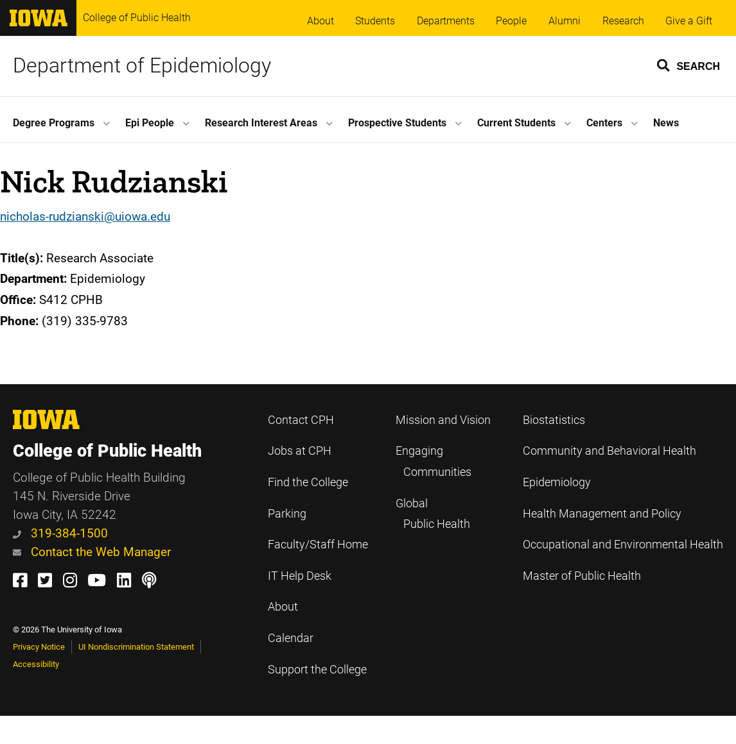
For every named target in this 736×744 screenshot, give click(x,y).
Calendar (290, 638)
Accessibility (36, 664)
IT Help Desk (299, 576)
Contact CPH (301, 420)
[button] (689, 65)
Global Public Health (433, 514)
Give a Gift (688, 21)
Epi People (149, 123)
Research (623, 21)
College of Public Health (137, 18)
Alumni (564, 21)
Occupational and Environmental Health (623, 544)
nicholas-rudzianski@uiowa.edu (85, 216)
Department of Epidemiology (142, 65)
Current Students (516, 123)
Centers (604, 123)
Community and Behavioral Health (609, 450)
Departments (446, 21)
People (511, 21)
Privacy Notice (39, 647)
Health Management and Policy (602, 513)
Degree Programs (53, 123)
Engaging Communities (433, 461)
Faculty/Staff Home (318, 544)
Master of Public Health (582, 576)
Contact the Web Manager (92, 552)
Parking (287, 513)
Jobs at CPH (299, 450)
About (320, 21)
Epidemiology (557, 482)
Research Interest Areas (261, 123)
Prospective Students (397, 123)
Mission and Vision (443, 420)
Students (375, 21)
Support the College (317, 669)
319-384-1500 (60, 533)
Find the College (308, 482)
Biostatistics (554, 420)
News (666, 123)
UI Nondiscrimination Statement (136, 647)
